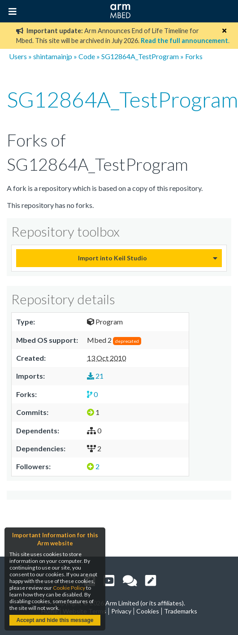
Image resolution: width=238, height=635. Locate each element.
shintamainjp (52, 56)
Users (18, 56)
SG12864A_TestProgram (140, 56)
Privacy (121, 611)
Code (86, 56)
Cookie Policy (69, 587)
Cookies (147, 611)
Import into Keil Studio (112, 258)
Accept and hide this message (54, 620)
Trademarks (180, 611)
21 (95, 375)
